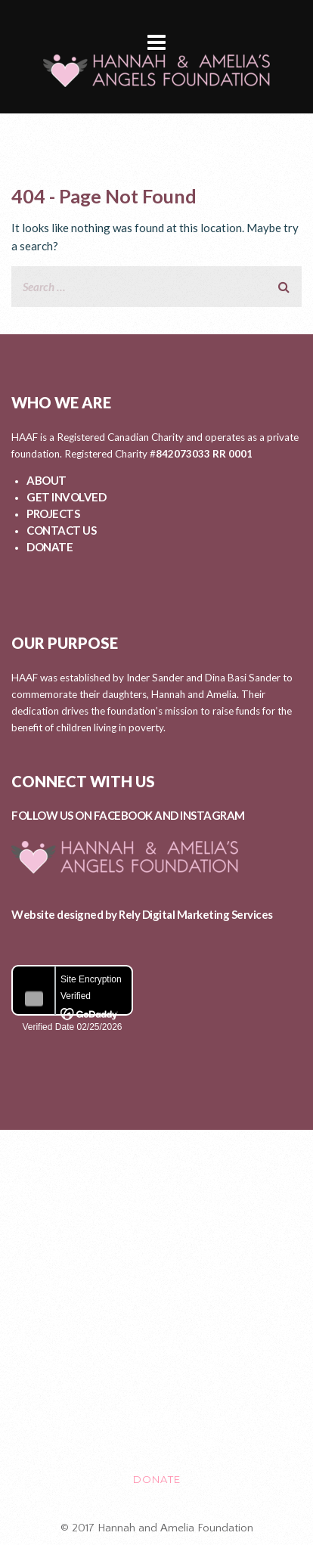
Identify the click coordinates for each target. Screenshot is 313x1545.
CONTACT (156, 1416)
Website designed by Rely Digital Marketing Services (142, 914)
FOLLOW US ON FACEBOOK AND (95, 815)
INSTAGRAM (212, 815)
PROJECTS (52, 513)
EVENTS (156, 1352)
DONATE (49, 547)
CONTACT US (61, 530)
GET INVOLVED (66, 497)
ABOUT (46, 480)
